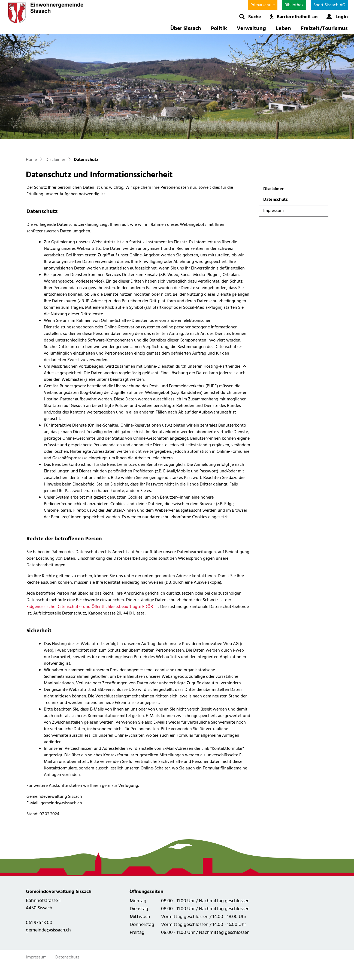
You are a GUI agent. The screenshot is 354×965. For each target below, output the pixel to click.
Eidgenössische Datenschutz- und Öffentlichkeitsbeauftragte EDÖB (92, 606)
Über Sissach (185, 28)
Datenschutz (277, 200)
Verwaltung (251, 28)
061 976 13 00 (39, 923)
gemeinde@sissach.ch (48, 930)
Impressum (273, 210)
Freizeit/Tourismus (324, 28)
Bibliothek (294, 5)
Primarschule (262, 5)
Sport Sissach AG (329, 5)
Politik (219, 28)
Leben (283, 28)
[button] (250, 16)
